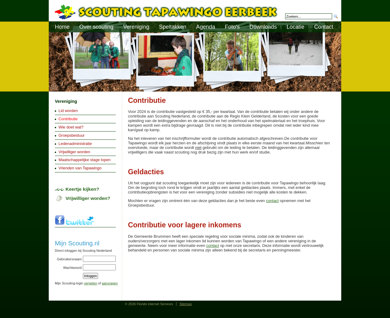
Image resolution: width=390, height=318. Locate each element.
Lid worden (68, 110)
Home (62, 27)
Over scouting (96, 27)
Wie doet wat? (70, 127)
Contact (323, 27)
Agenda (205, 27)
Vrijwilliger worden (74, 152)
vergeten (90, 283)
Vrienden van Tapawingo (79, 168)
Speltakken (172, 27)
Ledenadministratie (75, 143)
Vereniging (66, 101)
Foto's (232, 27)
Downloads (263, 27)
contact (272, 200)
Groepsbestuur (71, 135)
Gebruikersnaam (69, 259)
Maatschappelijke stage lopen (84, 159)
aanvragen (110, 283)
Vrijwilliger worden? (88, 198)
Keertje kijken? (82, 189)
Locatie (295, 27)
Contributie (68, 119)
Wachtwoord (72, 267)
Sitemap (185, 304)
